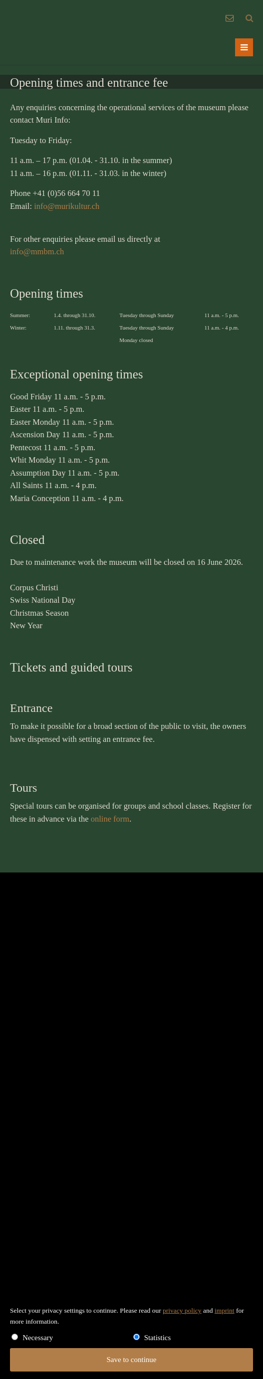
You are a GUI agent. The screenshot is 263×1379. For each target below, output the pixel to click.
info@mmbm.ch (37, 251)
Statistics (157, 1338)
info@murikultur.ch (66, 206)
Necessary (37, 1338)
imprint (225, 1310)
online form (110, 819)
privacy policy (182, 1310)
